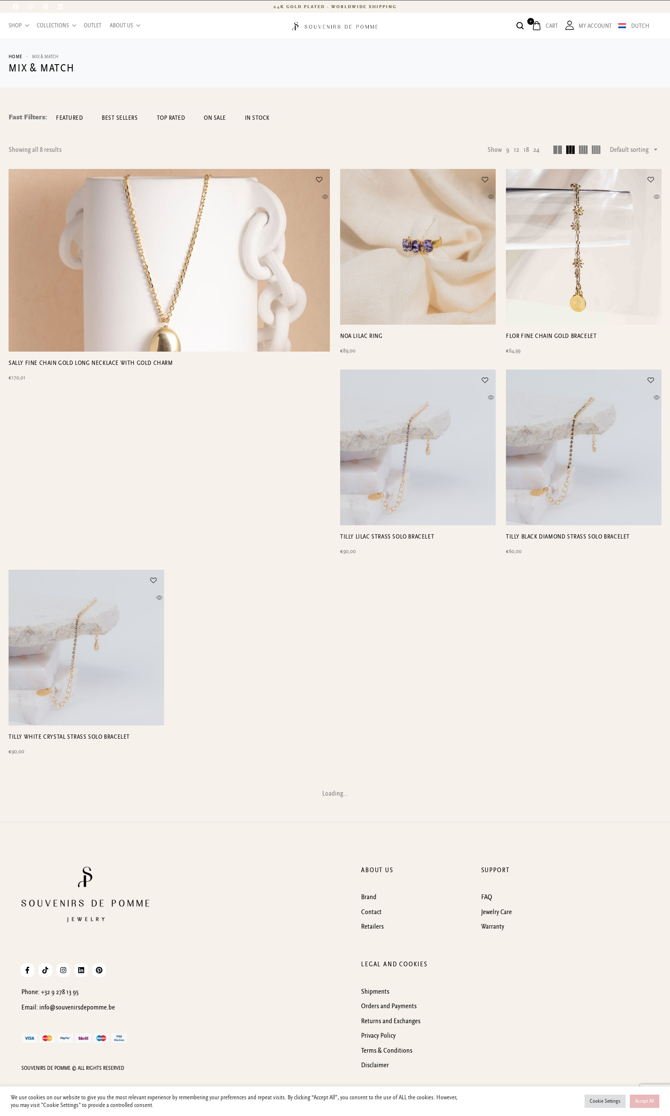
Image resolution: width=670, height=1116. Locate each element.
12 (516, 149)
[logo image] (335, 25)
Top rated (181, 117)
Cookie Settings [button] (605, 1101)
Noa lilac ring (361, 336)
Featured (71, 117)
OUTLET (92, 26)
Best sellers (126, 117)
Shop (18, 26)
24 (536, 149)
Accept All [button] (644, 1101)
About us (124, 26)
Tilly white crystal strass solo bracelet (69, 737)
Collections (56, 26)
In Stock (276, 117)
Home (15, 56)
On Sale (230, 117)
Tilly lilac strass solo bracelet (387, 537)
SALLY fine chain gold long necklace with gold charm (91, 537)
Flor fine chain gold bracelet (551, 336)
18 (526, 149)
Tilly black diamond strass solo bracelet (568, 537)
